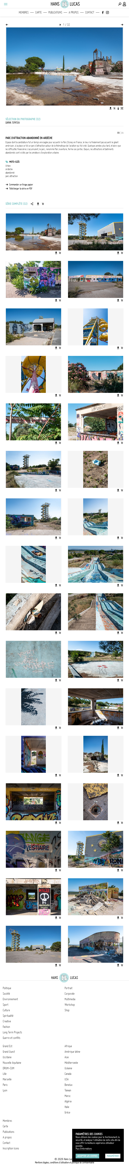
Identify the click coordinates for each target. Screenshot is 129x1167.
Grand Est (7, 1046)
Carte (38, 12)
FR (118, 133)
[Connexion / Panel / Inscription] (124, 4)
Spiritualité (8, 1015)
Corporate (70, 993)
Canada (68, 1073)
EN (122, 133)
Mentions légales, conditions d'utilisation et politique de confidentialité (64, 1162)
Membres (24, 12)
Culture (6, 1010)
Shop (67, 1010)
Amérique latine (72, 1051)
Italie (67, 1107)
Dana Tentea (13, 122)
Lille (5, 1073)
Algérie (68, 1101)
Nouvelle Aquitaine (12, 1062)
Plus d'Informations (84, 1148)
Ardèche (9, 169)
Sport (5, 1004)
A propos (74, 12)
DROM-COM (8, 1068)
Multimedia (70, 999)
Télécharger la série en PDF (20, 188)
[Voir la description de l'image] (118, 108)
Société (6, 993)
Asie (67, 1057)
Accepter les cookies (87, 1156)
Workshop (70, 1004)
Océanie (68, 1068)
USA (67, 1079)
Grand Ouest (9, 1051)
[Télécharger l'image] (110, 108)
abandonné (10, 172)
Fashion (6, 1027)
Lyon (5, 1090)
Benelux (68, 1085)
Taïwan (68, 1090)
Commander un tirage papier (21, 184)
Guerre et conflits (11, 1038)
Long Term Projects (12, 1032)
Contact (89, 12)
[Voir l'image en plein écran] (121, 108)
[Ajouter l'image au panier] (114, 108)
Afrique (68, 1046)
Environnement (10, 999)
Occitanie (7, 1057)
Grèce (67, 1112)
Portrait (68, 988)
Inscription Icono (11, 1148)
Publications (55, 12)
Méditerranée (71, 1062)
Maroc (68, 1096)
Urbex (8, 165)
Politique (7, 988)
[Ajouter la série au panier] (42, 203)
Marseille (7, 1079)
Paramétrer (113, 1156)
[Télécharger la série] (38, 203)
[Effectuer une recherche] (119, 4)
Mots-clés (14, 161)
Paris (5, 1085)
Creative (7, 1021)
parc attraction (12, 176)
